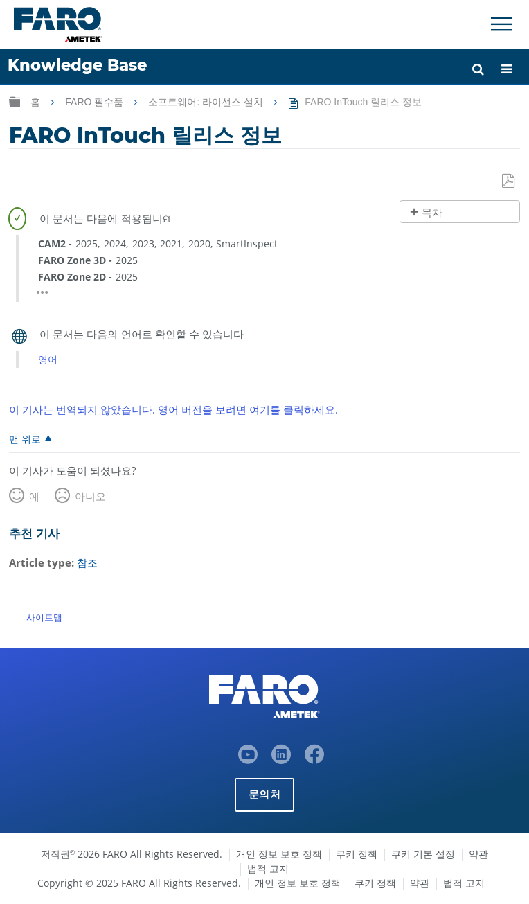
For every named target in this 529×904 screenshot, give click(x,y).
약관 (478, 853)
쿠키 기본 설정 (423, 853)
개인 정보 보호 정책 (279, 853)
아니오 (90, 496)
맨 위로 (25, 438)
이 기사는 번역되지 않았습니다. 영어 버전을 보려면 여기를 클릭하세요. (173, 409)
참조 (87, 562)
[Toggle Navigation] (501, 24)
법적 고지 (268, 868)
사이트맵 (44, 617)
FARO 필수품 (95, 101)
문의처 (264, 794)
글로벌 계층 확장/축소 (14, 101)
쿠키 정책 (356, 853)
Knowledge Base (77, 65)
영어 (47, 359)
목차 (432, 212)
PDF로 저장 (509, 181)
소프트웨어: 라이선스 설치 (207, 101)
